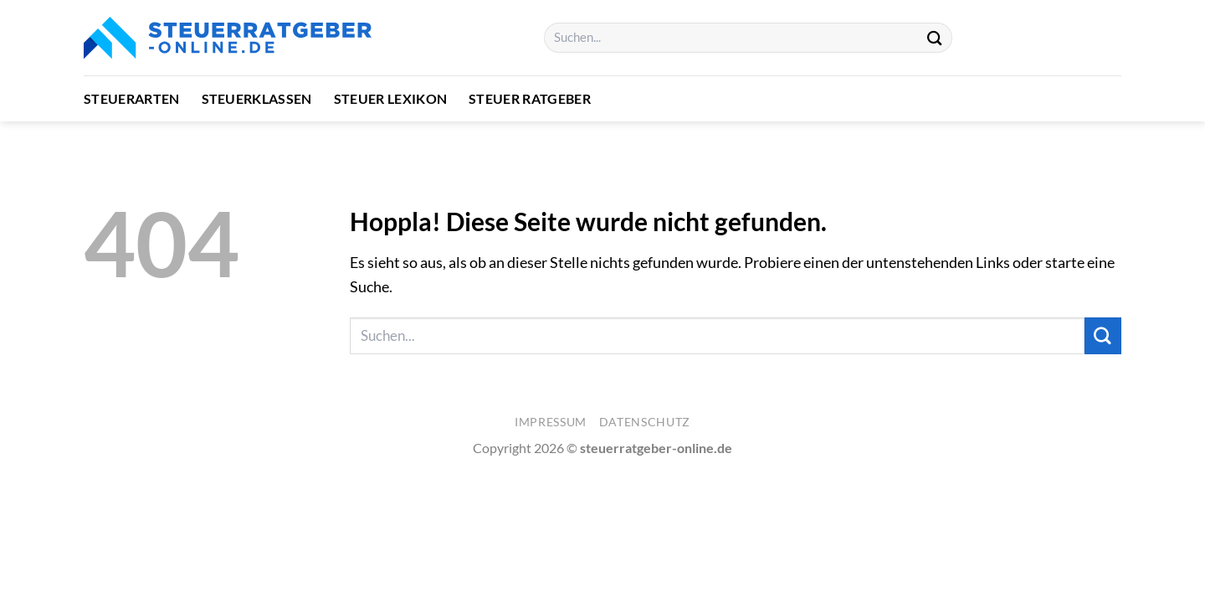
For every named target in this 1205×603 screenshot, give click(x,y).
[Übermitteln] (935, 37)
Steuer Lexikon (390, 98)
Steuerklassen (257, 98)
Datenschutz (644, 422)
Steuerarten (132, 98)
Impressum (551, 422)
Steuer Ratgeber (530, 98)
